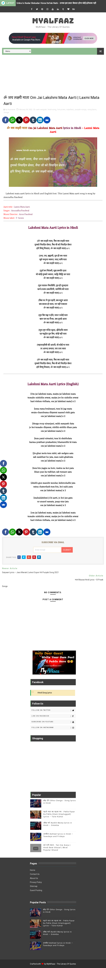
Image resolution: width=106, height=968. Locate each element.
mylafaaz (70, 109)
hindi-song (52, 109)
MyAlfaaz (53, 20)
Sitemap (33, 886)
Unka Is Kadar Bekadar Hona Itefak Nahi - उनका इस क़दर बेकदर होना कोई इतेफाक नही (56, 3)
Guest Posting (36, 890)
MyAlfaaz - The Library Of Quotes (61, 964)
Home (32, 870)
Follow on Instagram (54, 728)
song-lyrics (92, 109)
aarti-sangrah (41, 109)
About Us (34, 878)
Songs (6, 112)
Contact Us (34, 874)
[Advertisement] (53, 74)
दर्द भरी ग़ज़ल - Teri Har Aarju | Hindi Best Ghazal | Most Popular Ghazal (57, 847)
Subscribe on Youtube (54, 722)
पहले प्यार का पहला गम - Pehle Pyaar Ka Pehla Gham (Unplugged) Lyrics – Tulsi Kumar (59, 814)
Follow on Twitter (54, 710)
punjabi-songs (80, 109)
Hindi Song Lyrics (45, 693)
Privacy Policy (36, 882)
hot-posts (61, 109)
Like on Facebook (54, 716)
